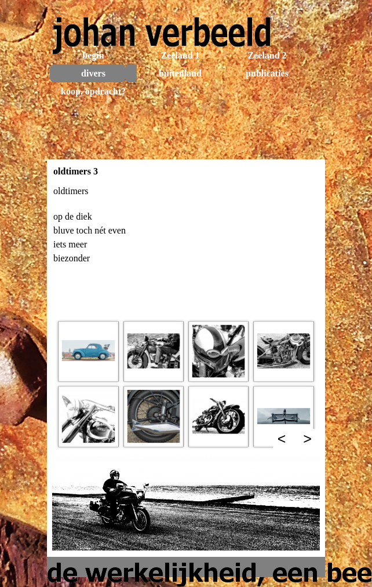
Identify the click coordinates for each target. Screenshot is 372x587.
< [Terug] (282, 439)
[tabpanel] (186, 248)
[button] (88, 351)
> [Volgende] (307, 439)
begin (93, 55)
